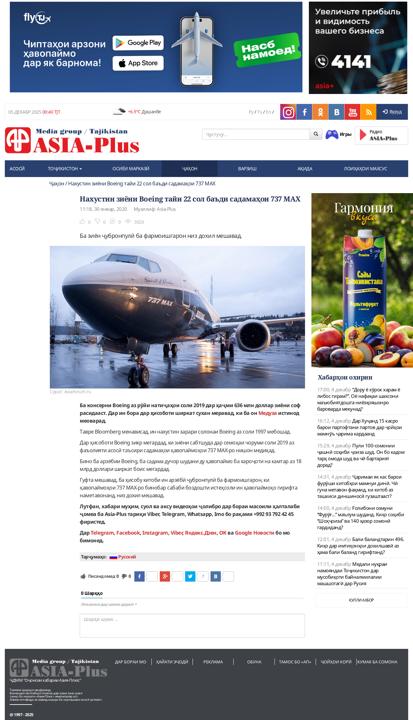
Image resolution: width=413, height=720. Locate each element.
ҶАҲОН (189, 168)
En (268, 112)
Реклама (213, 662)
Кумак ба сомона (377, 662)
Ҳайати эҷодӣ (172, 662)
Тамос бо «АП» (295, 662)
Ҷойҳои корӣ (336, 662)
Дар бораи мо (130, 662)
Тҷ (259, 112)
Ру (251, 112)
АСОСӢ (17, 168)
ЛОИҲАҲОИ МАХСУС (365, 168)
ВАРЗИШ (247, 168)
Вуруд (392, 111)
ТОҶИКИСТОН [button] (65, 168)
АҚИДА (305, 168)
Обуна (254, 662)
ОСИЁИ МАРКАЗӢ (130, 168)
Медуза (267, 412)
